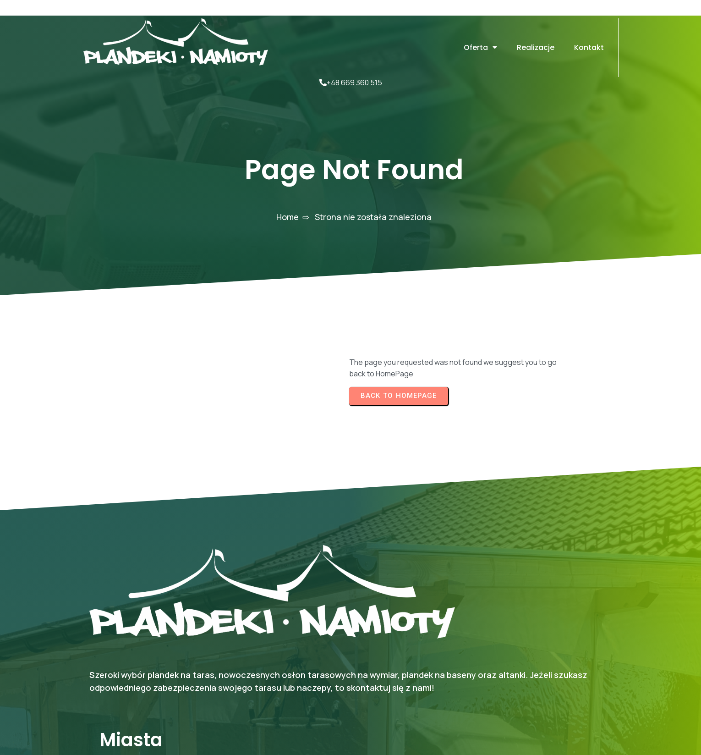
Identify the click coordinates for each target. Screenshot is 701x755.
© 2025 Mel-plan (576, 716)
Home (287, 180)
